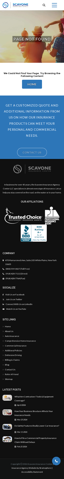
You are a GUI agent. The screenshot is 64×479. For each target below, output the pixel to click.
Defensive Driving (12, 355)
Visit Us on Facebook (13, 294)
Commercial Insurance (14, 345)
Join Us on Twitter (12, 299)
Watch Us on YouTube (14, 309)
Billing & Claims (11, 360)
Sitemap (7, 379)
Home (32, 84)
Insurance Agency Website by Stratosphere (31, 468)
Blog (6, 364)
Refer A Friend (10, 374)
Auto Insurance (11, 336)
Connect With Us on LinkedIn (17, 304)
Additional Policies (12, 350)
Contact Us (32, 155)
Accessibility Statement (32, 472)
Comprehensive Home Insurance (19, 341)
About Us (8, 331)
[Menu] (54, 5)
